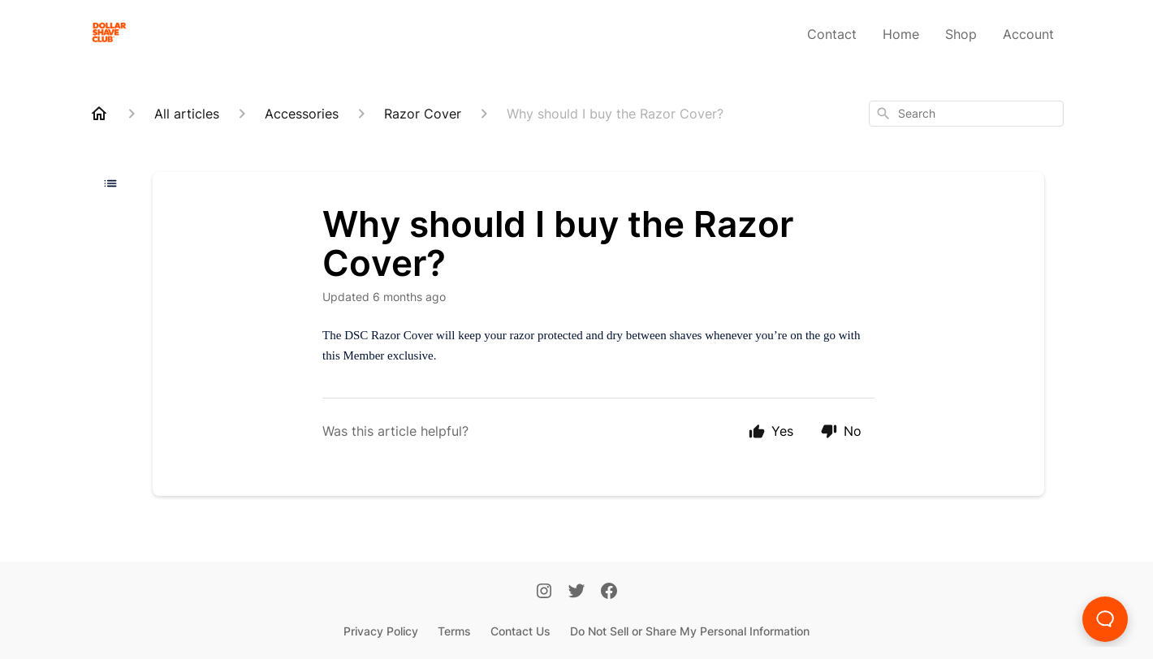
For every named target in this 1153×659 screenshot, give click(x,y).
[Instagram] (544, 592)
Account (1028, 34)
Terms (454, 631)
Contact (832, 34)
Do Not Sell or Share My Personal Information (690, 631)
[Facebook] (609, 592)
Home (901, 34)
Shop (961, 34)
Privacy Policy (380, 631)
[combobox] (966, 114)
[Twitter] (576, 592)
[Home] (99, 113)
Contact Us (520, 631)
